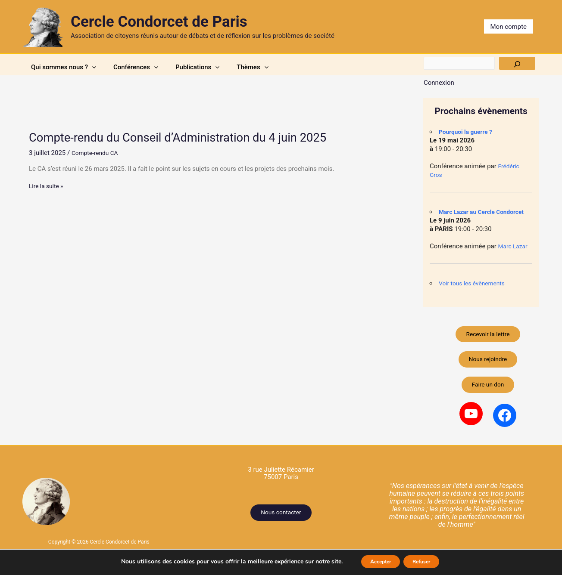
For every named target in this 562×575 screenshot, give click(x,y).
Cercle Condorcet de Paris (159, 22)
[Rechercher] (517, 63)
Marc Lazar (514, 246)
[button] (98, 67)
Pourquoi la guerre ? (468, 132)
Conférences (157, 67)
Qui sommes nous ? (70, 67)
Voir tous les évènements (475, 283)
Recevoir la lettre (488, 336)
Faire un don (488, 392)
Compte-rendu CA (97, 152)
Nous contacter (281, 522)
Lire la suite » (47, 185)
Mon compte (508, 27)
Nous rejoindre (488, 364)
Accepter (375, 561)
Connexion (439, 83)
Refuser (426, 561)
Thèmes (304, 67)
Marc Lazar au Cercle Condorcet (485, 212)
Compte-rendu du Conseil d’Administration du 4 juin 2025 (192, 137)
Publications (234, 67)
